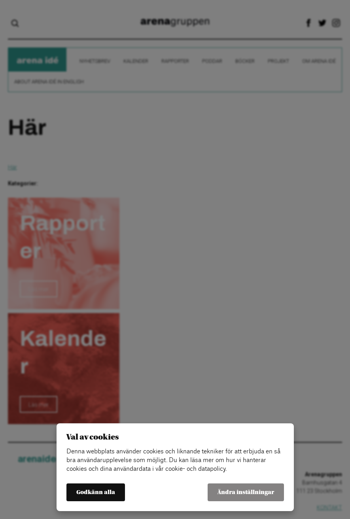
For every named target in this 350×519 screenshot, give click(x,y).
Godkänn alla (95, 492)
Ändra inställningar (246, 492)
